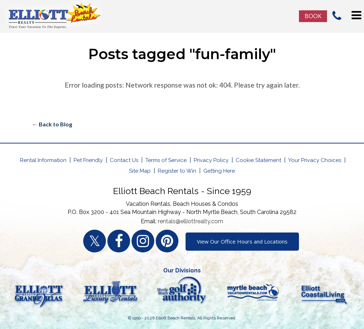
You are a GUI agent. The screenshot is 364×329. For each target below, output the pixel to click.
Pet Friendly (88, 160)
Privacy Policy (211, 160)
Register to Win (177, 171)
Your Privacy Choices (314, 160)
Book (313, 16)
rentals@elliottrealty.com (190, 221)
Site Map (140, 171)
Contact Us (124, 160)
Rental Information (43, 160)
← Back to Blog (52, 124)
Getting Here (219, 171)
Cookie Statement (258, 160)
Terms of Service (166, 160)
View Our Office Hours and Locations (242, 241)
